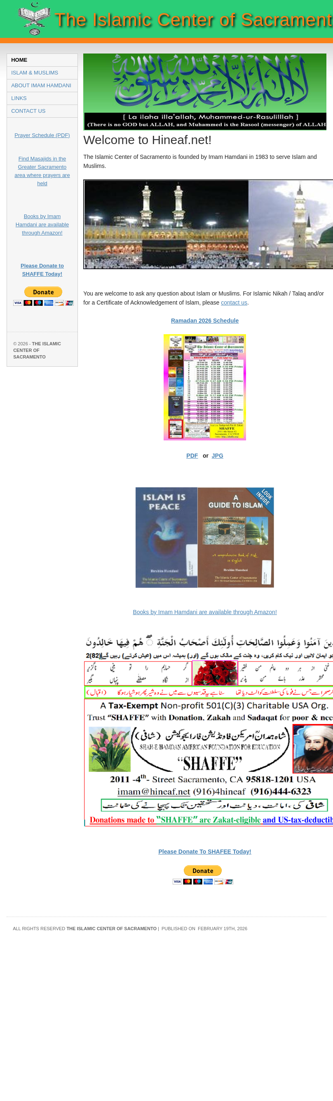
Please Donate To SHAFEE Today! (205, 851)
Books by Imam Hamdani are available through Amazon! (42, 224)
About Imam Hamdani (41, 85)
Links (19, 98)
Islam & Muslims (34, 73)
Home (19, 60)
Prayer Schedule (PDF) (42, 135)
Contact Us (28, 111)
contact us (234, 302)
